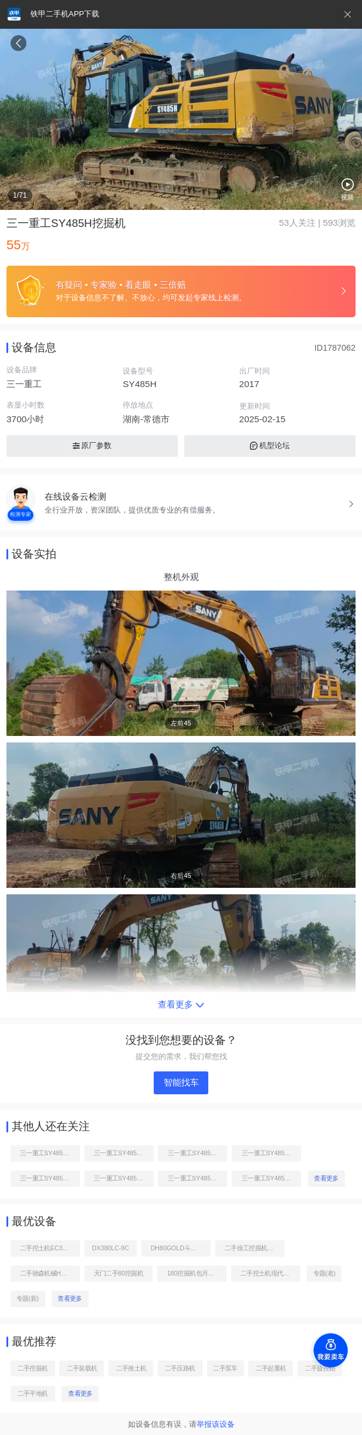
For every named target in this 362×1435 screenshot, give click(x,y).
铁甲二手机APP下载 (65, 13)
